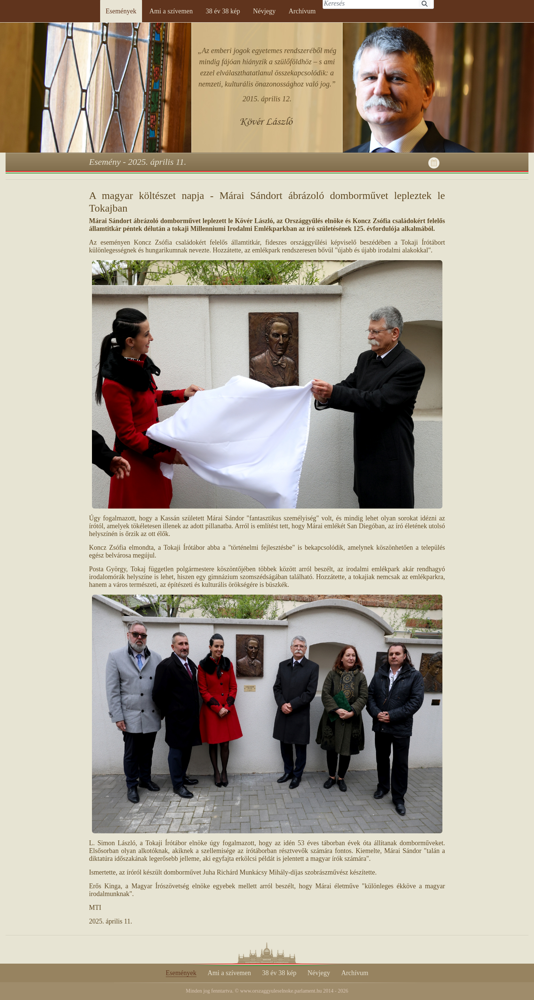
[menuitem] (121, 11)
